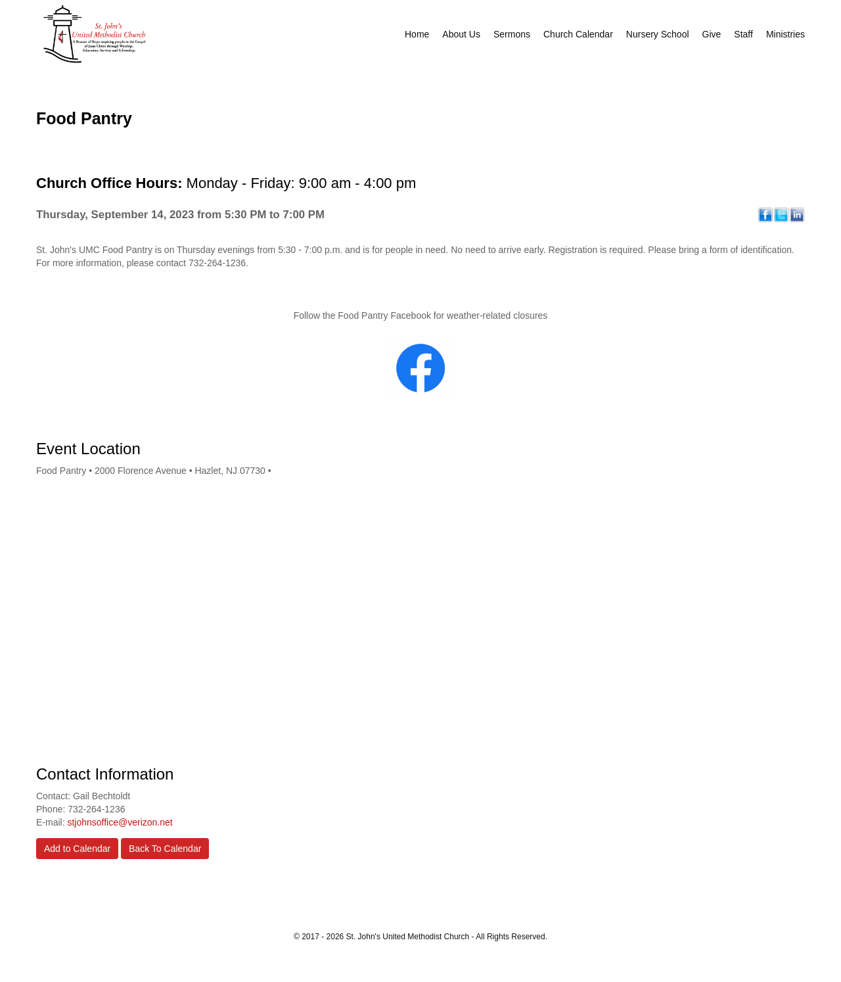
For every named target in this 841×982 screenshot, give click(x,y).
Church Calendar (578, 34)
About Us (461, 34)
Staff (743, 34)
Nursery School (657, 34)
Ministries (785, 34)
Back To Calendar (165, 848)
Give (711, 34)
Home (417, 34)
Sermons (511, 34)
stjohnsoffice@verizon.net (119, 822)
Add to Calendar (77, 848)
